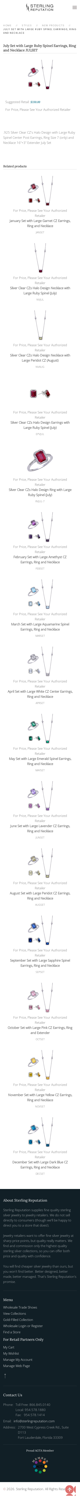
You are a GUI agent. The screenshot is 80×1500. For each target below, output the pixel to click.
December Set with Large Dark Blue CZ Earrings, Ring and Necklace (40, 1164)
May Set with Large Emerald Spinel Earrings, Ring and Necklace (40, 761)
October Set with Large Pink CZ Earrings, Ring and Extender (40, 1030)
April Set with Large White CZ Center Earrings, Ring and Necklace (40, 694)
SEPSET (40, 972)
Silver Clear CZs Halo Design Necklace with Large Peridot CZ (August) (40, 357)
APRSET (40, 703)
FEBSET (40, 568)
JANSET (40, 232)
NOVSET (40, 1106)
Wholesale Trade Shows (20, 1307)
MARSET (40, 636)
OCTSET (40, 1039)
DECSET (40, 1174)
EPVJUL (40, 434)
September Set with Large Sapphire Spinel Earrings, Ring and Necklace (40, 963)
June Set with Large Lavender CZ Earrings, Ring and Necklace (40, 828)
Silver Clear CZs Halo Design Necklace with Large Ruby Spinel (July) (40, 290)
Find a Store (11, 1332)
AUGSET (40, 905)
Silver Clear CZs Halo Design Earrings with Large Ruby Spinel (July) (40, 425)
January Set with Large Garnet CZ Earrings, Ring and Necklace (40, 223)
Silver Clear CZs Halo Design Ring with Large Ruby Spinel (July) (40, 492)
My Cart (8, 1347)
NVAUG (40, 367)
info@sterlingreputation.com (34, 1421)
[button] (75, 7)
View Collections (14, 1313)
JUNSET (40, 837)
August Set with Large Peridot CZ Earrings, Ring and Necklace (40, 895)
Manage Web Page (16, 1366)
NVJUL (40, 299)
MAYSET (40, 770)
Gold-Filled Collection (18, 1319)
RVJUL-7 (40, 501)
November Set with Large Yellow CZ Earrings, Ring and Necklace (40, 1097)
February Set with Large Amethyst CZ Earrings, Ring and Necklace (40, 559)
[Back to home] (40, 7)
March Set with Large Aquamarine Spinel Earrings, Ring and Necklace (40, 626)
